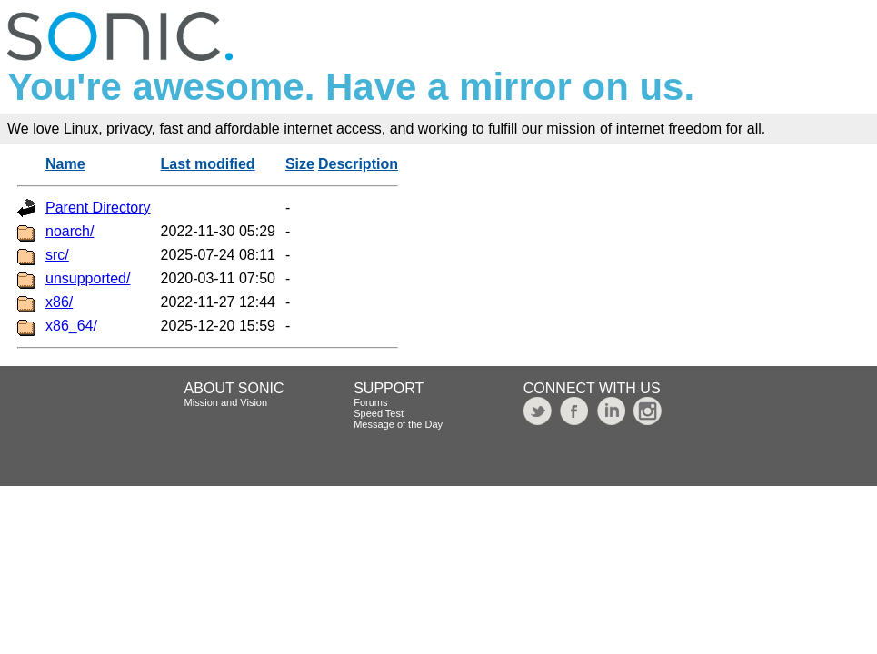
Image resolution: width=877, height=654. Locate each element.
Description (358, 164)
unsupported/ (87, 278)
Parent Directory (98, 207)
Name (65, 164)
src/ (57, 255)
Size (299, 164)
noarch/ (69, 231)
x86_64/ (71, 325)
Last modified (208, 164)
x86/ (59, 302)
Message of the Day (398, 424)
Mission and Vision (226, 402)
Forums (370, 402)
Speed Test (379, 413)
